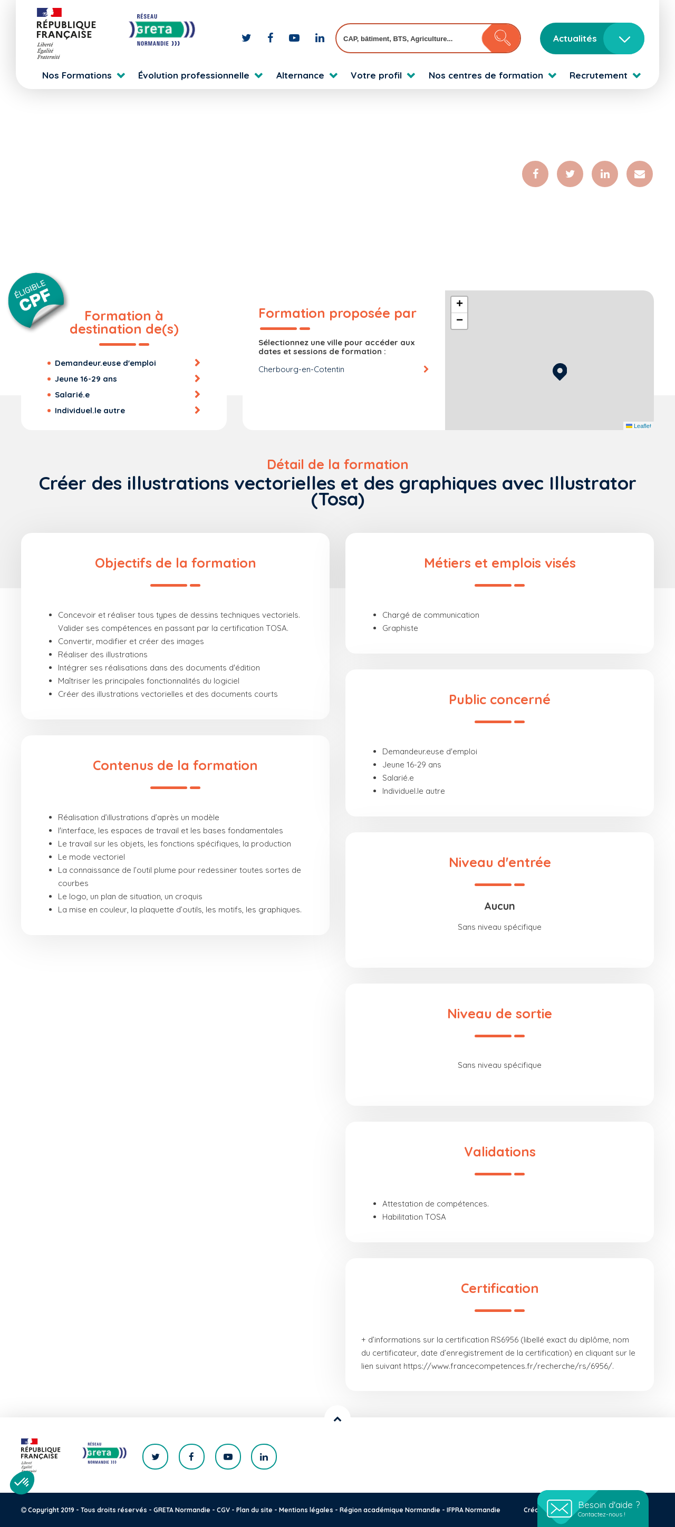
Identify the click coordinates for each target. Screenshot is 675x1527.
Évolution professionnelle (193, 75)
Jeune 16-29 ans (86, 379)
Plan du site (254, 1510)
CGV (223, 1510)
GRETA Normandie (181, 1510)
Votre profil (376, 75)
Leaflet (638, 426)
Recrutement (599, 75)
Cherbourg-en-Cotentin (301, 369)
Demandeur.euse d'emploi (105, 363)
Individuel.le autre (90, 410)
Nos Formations (77, 75)
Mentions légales (306, 1510)
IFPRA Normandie (473, 1510)
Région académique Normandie (390, 1510)
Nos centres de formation (486, 75)
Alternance (300, 75)
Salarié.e (72, 394)
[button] (559, 370)
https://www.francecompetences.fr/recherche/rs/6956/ (507, 1366)
